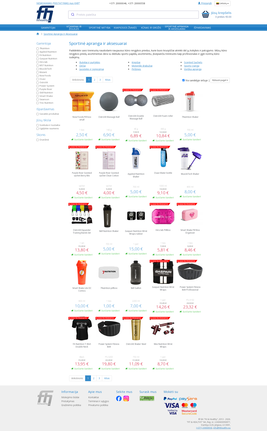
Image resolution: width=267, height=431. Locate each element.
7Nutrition (43, 48)
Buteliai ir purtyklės (89, 62)
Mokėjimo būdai (70, 397)
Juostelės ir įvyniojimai (91, 69)
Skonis (40, 135)
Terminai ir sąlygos (99, 401)
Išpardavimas (45, 109)
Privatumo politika (99, 405)
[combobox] (133, 15)
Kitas (108, 79)
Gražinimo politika (71, 405)
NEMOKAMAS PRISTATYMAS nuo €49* (58, 3)
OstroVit (42, 82)
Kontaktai (94, 397)
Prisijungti (205, 3)
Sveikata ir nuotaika (48, 125)
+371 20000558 (136, 3)
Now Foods (43, 75)
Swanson (42, 99)
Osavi (40, 78)
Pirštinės (136, 69)
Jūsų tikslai (43, 120)
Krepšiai (136, 62)
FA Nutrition (43, 55)
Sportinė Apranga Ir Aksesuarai (60, 34)
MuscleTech (44, 68)
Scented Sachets (193, 62)
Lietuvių (222, 3)
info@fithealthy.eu (222, 427)
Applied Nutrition (46, 51)
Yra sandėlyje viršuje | (196, 80)
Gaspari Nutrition (46, 58)
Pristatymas (67, 401)
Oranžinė (42, 139)
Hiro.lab (42, 61)
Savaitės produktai (47, 113)
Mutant (41, 72)
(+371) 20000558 (204, 427)
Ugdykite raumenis (47, 128)
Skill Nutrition (44, 92)
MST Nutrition (44, 65)
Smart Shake (44, 95)
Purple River (44, 89)
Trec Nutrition (44, 102)
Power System (45, 85)
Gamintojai (43, 43)
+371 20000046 (118, 3)
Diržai (82, 65)
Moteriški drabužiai (142, 65)
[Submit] (72, 14)
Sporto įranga (191, 65)
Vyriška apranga (192, 69)
